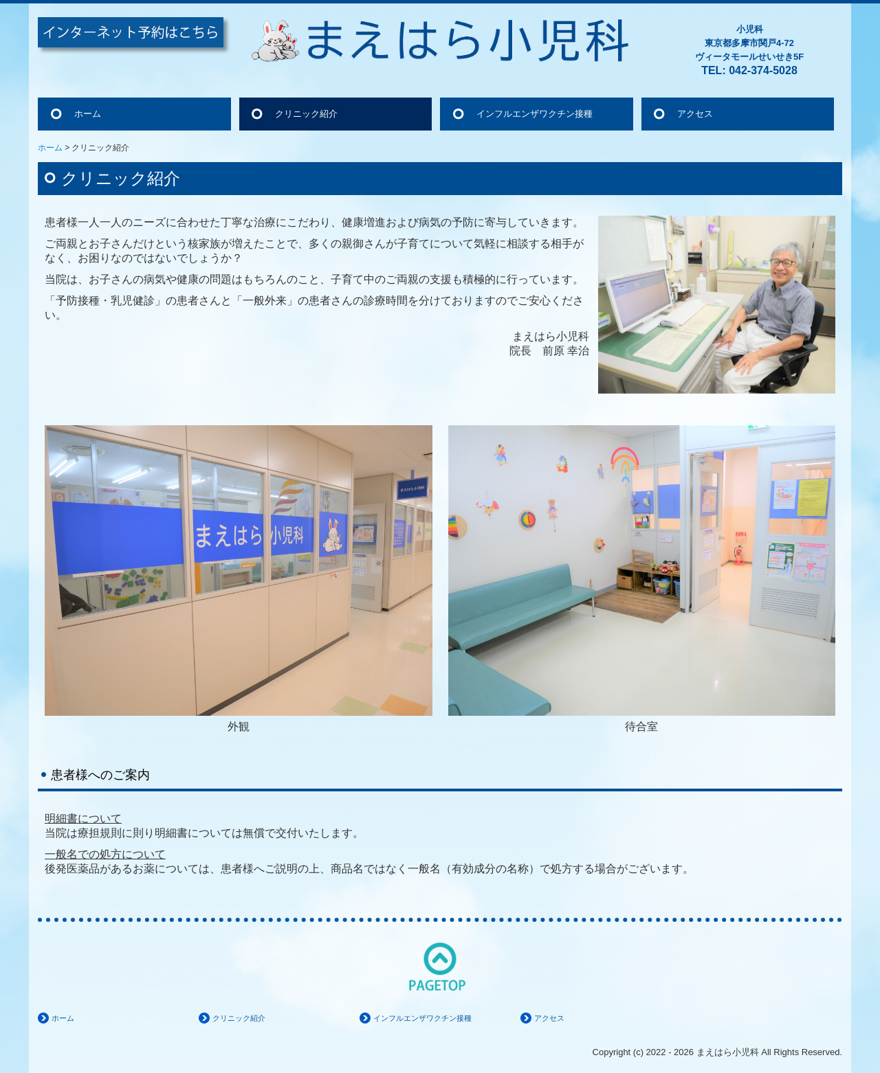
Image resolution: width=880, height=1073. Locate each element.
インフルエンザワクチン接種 (534, 114)
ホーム (87, 114)
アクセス (695, 114)
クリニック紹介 (306, 114)
